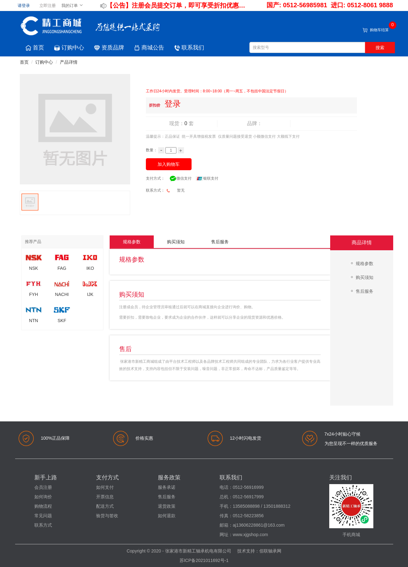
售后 (125, 348)
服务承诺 (166, 487)
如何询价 (43, 496)
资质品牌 (109, 47)
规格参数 (132, 241)
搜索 (380, 47)
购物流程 (43, 506)
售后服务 (220, 241)
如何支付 (105, 487)
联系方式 (43, 525)
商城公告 (149, 47)
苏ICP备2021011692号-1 (204, 560)
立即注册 (47, 5)
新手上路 (45, 477)
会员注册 (43, 487)
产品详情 (69, 62)
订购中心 (69, 47)
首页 (35, 47)
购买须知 (176, 241)
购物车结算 (379, 30)
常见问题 (43, 515)
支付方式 (107, 477)
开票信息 (105, 496)
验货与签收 (107, 515)
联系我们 (189, 47)
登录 (172, 103)
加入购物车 (169, 164)
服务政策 (169, 477)
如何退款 (166, 515)
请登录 (24, 5)
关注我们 (340, 477)
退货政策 (166, 506)
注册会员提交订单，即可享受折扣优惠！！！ (189, 5)
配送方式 (105, 506)
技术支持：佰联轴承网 (259, 550)
